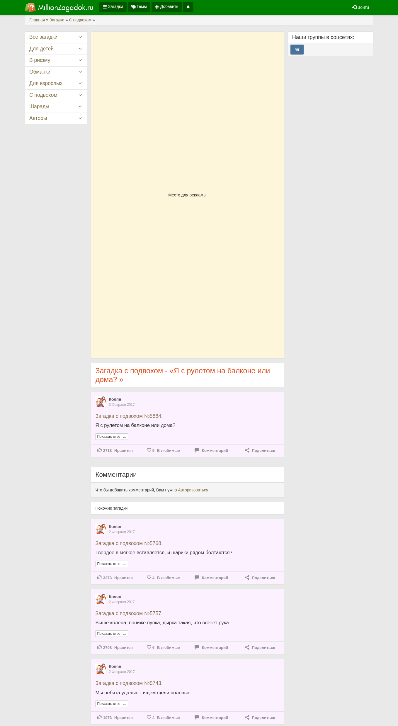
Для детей (41, 49)
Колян (115, 399)
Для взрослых (45, 83)
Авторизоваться (193, 490)
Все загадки (43, 37)
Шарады (39, 106)
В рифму (39, 60)
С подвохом (43, 95)
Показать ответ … (111, 437)
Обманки (39, 72)
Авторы (38, 118)
